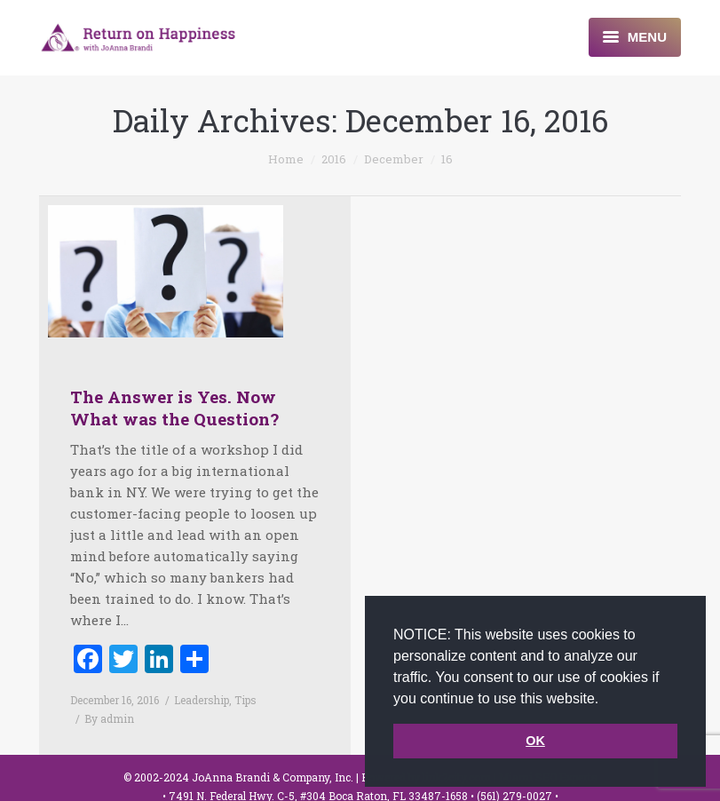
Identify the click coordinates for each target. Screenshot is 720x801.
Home (286, 159)
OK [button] (535, 741)
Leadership (201, 700)
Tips (245, 700)
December (393, 159)
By (109, 718)
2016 (333, 159)
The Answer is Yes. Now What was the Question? (174, 407)
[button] (605, 699)
